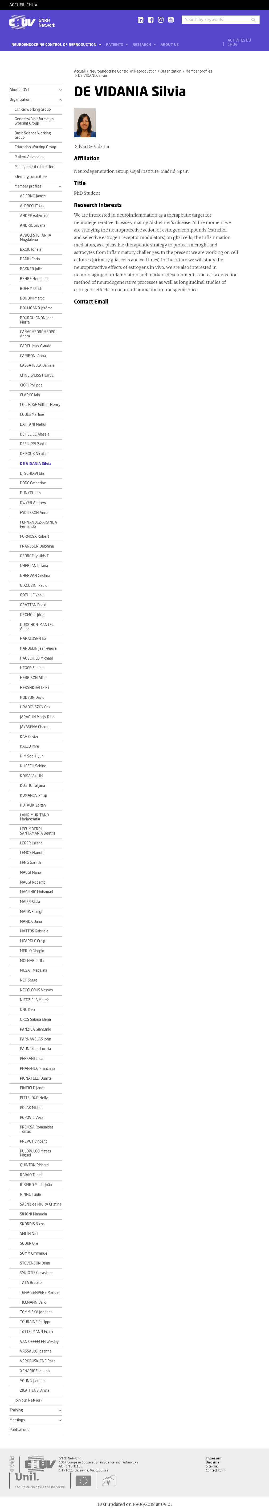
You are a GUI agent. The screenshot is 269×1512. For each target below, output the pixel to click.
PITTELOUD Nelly (34, 1098)
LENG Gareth (30, 863)
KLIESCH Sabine (33, 766)
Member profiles (198, 71)
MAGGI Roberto (33, 882)
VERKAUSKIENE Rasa (37, 1361)
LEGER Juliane (31, 843)
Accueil (79, 71)
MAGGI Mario (30, 873)
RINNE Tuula (30, 1194)
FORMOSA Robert (34, 536)
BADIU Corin (30, 259)
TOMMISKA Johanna (36, 1312)
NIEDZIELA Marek (34, 1000)
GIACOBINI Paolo (33, 586)
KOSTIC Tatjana (32, 786)
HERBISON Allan (33, 678)
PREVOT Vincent (33, 1141)
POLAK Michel (31, 1108)
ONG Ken (27, 1010)
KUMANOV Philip (33, 795)
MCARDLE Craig (32, 941)
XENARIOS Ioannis (35, 1371)
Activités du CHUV (239, 43)
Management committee (34, 167)
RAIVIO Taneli (31, 1175)
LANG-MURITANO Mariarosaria (34, 817)
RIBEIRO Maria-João (36, 1185)
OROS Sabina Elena (35, 1020)
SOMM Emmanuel (34, 1253)
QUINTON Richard (34, 1165)
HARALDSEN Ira (33, 639)
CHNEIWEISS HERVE (37, 375)
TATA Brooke (31, 1283)
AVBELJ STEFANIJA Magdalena (35, 238)
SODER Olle (29, 1244)
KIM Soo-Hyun (32, 756)
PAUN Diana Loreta (35, 1049)
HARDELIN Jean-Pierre (38, 649)
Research (142, 45)
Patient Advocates (29, 157)
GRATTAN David (33, 605)
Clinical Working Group (33, 109)
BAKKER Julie (31, 269)
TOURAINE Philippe (35, 1322)
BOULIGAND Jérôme (36, 308)
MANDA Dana (31, 922)
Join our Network (28, 1400)
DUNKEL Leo (30, 493)
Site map (212, 1466)
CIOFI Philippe (31, 385)
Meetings (17, 1420)
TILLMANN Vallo (33, 1302)
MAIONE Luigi (31, 912)
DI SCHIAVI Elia (32, 474)
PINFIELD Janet (32, 1088)
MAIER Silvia (30, 902)
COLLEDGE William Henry (40, 405)
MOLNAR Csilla (32, 961)
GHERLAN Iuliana (34, 566)
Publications (19, 1430)
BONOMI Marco (32, 298)
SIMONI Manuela (33, 1214)
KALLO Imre (29, 746)
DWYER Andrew (33, 503)
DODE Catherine (33, 483)
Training (16, 1410)
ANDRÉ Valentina (34, 216)
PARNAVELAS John (35, 1039)
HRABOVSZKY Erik (35, 707)
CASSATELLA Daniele (37, 366)
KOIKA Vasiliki (31, 776)
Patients (115, 45)
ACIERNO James (33, 196)
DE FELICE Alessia (34, 434)
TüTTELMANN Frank (36, 1332)
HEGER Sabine (32, 668)
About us (170, 45)
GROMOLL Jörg (32, 615)
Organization (171, 71)
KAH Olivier (29, 737)
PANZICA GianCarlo (35, 1029)
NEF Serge (29, 980)
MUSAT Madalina (33, 970)
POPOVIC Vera (31, 1118)
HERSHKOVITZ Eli (34, 688)
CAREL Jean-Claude (35, 346)
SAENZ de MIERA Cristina (40, 1204)
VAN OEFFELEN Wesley (39, 1342)
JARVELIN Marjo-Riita (37, 717)
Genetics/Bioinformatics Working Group (34, 121)
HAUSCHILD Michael (36, 658)
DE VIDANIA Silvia (35, 464)
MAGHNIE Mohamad (36, 892)
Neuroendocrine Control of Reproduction (54, 45)
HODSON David (32, 698)
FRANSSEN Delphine (37, 546)
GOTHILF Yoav (31, 595)
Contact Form (215, 1470)
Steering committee (31, 177)
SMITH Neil (29, 1234)
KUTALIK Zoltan (33, 805)
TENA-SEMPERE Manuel (39, 1293)
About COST (19, 90)
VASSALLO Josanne (36, 1351)
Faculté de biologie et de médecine (40, 1487)
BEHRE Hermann (34, 279)
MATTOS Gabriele (34, 931)
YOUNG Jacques (33, 1381)
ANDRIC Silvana (32, 226)
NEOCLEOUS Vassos (36, 990)
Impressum (214, 1458)
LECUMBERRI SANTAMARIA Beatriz (37, 831)
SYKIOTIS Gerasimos (37, 1273)
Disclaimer (213, 1462)
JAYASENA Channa (35, 727)
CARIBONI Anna (33, 356)
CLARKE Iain (30, 395)
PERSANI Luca (31, 1059)
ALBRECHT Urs (32, 206)
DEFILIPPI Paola (33, 444)
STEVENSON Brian (35, 1263)
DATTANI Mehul (33, 424)
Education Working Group (35, 147)
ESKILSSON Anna (34, 513)
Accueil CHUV (23, 5)
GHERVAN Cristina (35, 576)
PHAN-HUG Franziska (37, 1069)
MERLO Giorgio (32, 951)
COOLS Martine (32, 415)
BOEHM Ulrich (31, 289)
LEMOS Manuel (32, 853)
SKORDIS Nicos (32, 1224)
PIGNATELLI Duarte (36, 1078)
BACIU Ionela (30, 250)
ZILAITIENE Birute (35, 1391)
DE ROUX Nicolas (33, 454)
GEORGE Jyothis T (34, 556)
